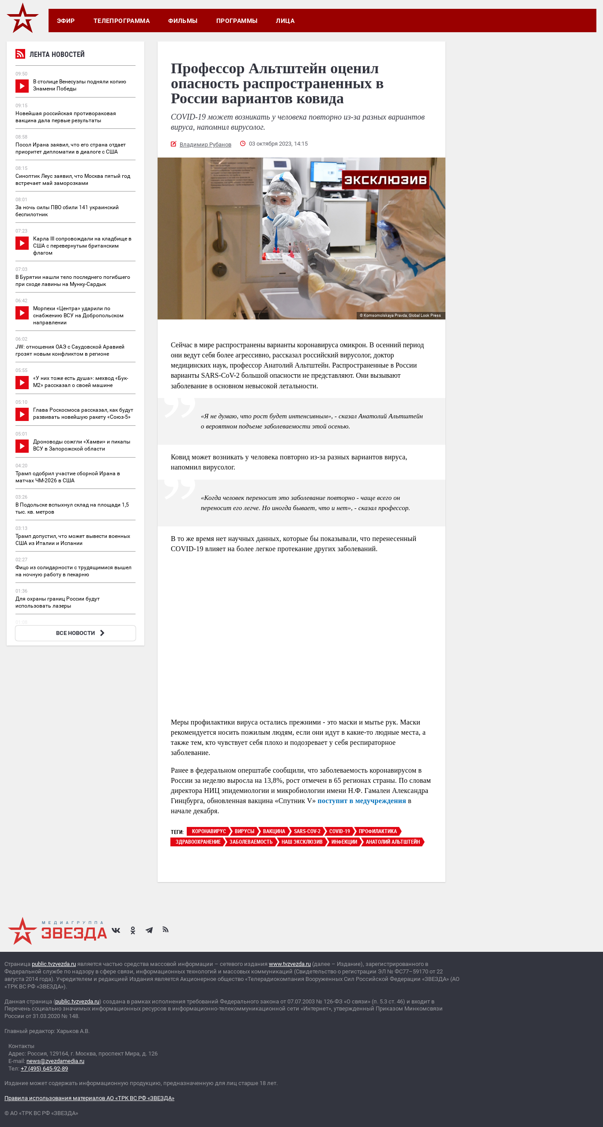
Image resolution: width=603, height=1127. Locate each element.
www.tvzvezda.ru (290, 964)
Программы (237, 20)
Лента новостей (50, 55)
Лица (285, 20)
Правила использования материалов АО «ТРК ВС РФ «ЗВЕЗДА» (89, 1098)
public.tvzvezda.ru (54, 964)
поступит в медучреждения (362, 800)
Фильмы (183, 20)
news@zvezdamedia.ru (55, 1061)
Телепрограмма (122, 20)
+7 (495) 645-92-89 (44, 1068)
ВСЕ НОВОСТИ (81, 633)
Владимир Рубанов (205, 144)
